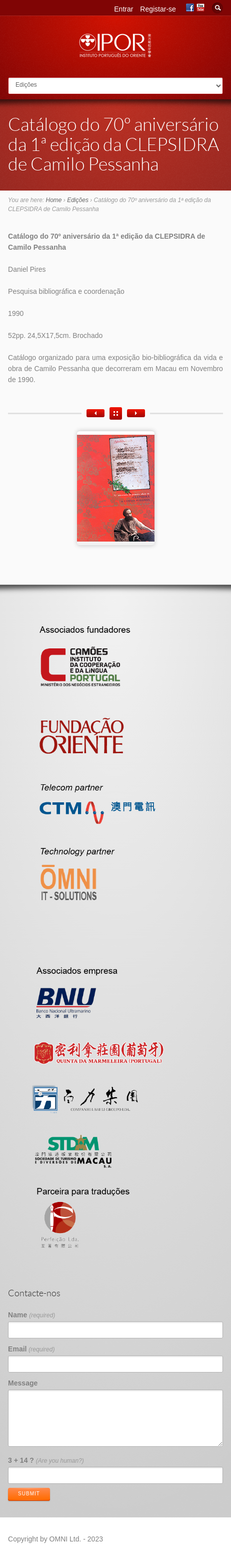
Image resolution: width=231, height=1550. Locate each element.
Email (31, 1349)
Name (31, 1315)
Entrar (123, 9)
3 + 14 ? (46, 1460)
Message (23, 1383)
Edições (77, 200)
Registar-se (158, 9)
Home (54, 200)
